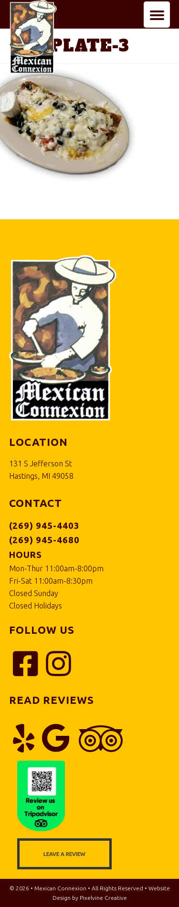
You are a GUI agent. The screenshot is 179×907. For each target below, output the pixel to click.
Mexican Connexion (45, 55)
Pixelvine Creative (103, 898)
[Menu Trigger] (157, 14)
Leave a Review (64, 854)
